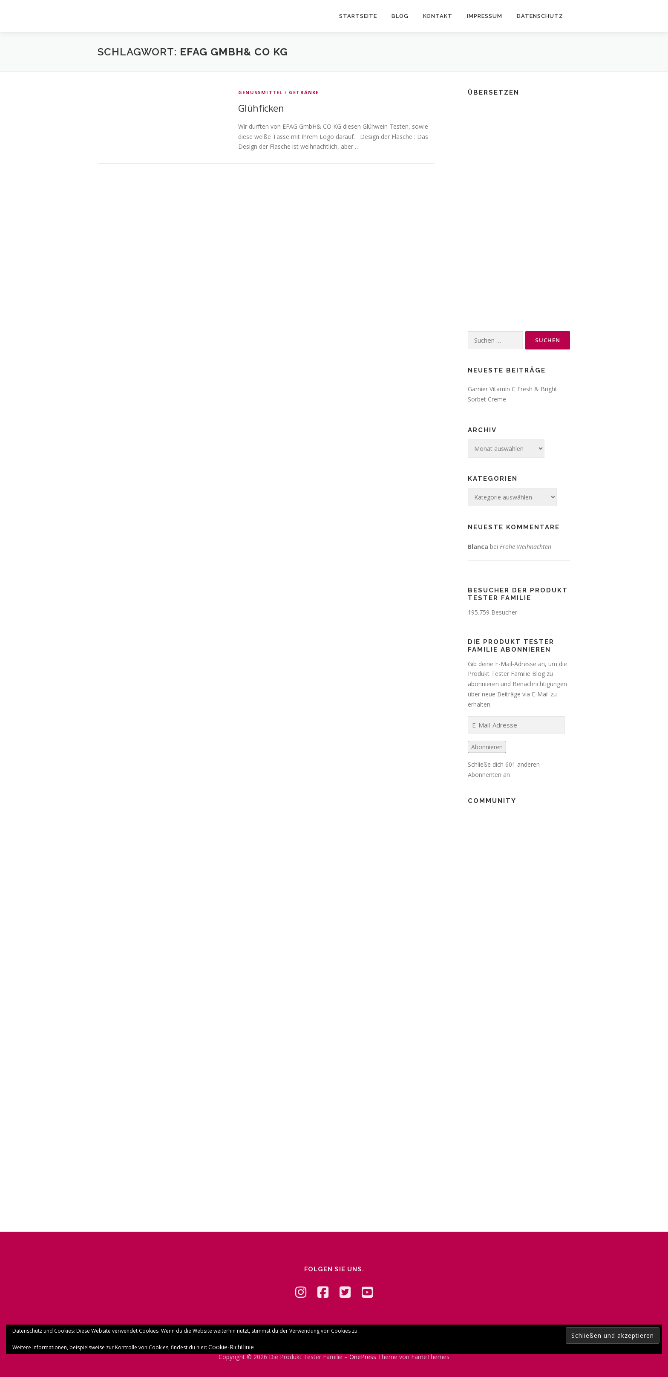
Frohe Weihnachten (525, 547)
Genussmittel (260, 92)
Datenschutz (540, 16)
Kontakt (437, 16)
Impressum (484, 16)
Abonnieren (487, 747)
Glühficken (261, 107)
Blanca (478, 547)
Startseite (358, 16)
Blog (400, 16)
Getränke (304, 92)
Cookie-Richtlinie (231, 1347)
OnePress (362, 1357)
